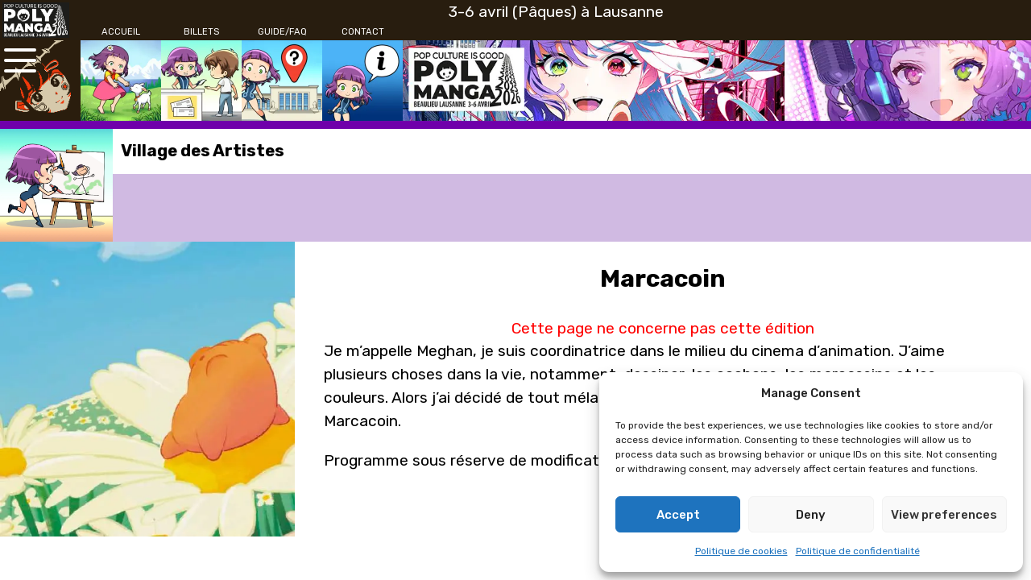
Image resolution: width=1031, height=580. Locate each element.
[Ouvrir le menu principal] (20, 60)
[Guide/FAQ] (282, 32)
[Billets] (201, 32)
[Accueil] (121, 32)
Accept (678, 515)
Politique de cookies (741, 551)
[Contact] (362, 32)
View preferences (944, 515)
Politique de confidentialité (858, 551)
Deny (811, 515)
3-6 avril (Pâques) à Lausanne (556, 11)
